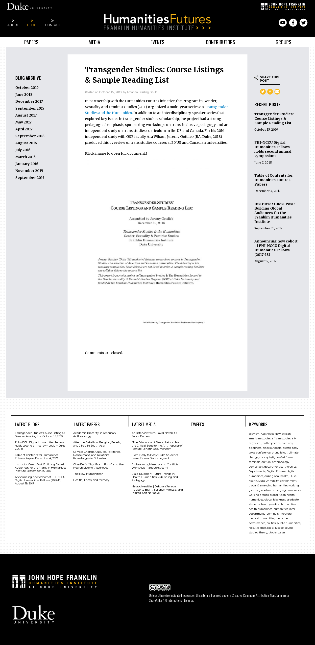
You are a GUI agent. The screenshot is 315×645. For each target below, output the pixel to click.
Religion (260, 527)
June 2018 (23, 94)
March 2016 (25, 157)
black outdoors (272, 447)
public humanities (288, 523)
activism (254, 433)
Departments (257, 471)
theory (263, 532)
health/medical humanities (278, 504)
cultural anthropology (275, 461)
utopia (272, 532)
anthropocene (272, 443)
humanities (280, 508)
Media (94, 42)
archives (287, 443)
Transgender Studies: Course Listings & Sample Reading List (274, 118)
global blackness (275, 499)
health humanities (260, 508)
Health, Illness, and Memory (91, 479)
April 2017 (23, 129)
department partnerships (280, 466)
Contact (52, 25)
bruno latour (280, 452)
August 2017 (26, 115)
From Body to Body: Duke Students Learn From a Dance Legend (155, 456)
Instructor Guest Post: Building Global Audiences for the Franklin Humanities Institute (274, 213)
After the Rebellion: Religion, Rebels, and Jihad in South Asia (97, 443)
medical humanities (261, 518)
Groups (283, 42)
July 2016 (22, 150)
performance (257, 523)
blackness (255, 447)
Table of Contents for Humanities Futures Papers (273, 180)
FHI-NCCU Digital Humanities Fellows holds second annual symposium (272, 149)
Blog (31, 25)
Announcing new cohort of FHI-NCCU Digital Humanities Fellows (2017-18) (276, 248)
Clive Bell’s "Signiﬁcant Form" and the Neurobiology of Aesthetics (98, 465)
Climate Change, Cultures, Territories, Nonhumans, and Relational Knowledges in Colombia (97, 455)
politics (271, 523)
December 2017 (29, 101)
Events (157, 42)
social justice (275, 527)
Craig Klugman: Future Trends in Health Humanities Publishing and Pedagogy (155, 477)
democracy (256, 466)
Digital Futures (276, 471)
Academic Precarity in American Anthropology (94, 434)
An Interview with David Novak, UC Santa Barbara (155, 434)
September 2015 (30, 177)
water (281, 532)
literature (285, 513)
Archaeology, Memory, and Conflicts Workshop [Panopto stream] (155, 465)
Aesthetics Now (271, 433)
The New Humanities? (88, 473)
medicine (282, 518)
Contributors (220, 42)
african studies (281, 438)
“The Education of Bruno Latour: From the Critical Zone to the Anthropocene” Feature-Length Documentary (157, 445)
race (251, 527)
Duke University (268, 480)
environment (288, 480)
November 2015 (29, 170)
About (13, 25)
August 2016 (26, 143)
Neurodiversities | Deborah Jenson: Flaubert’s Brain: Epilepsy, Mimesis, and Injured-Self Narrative (157, 489)
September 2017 (29, 108)
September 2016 (30, 136)
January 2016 (26, 164)
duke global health (277, 476)
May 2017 (23, 122)
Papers (31, 42)
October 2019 (27, 87)
